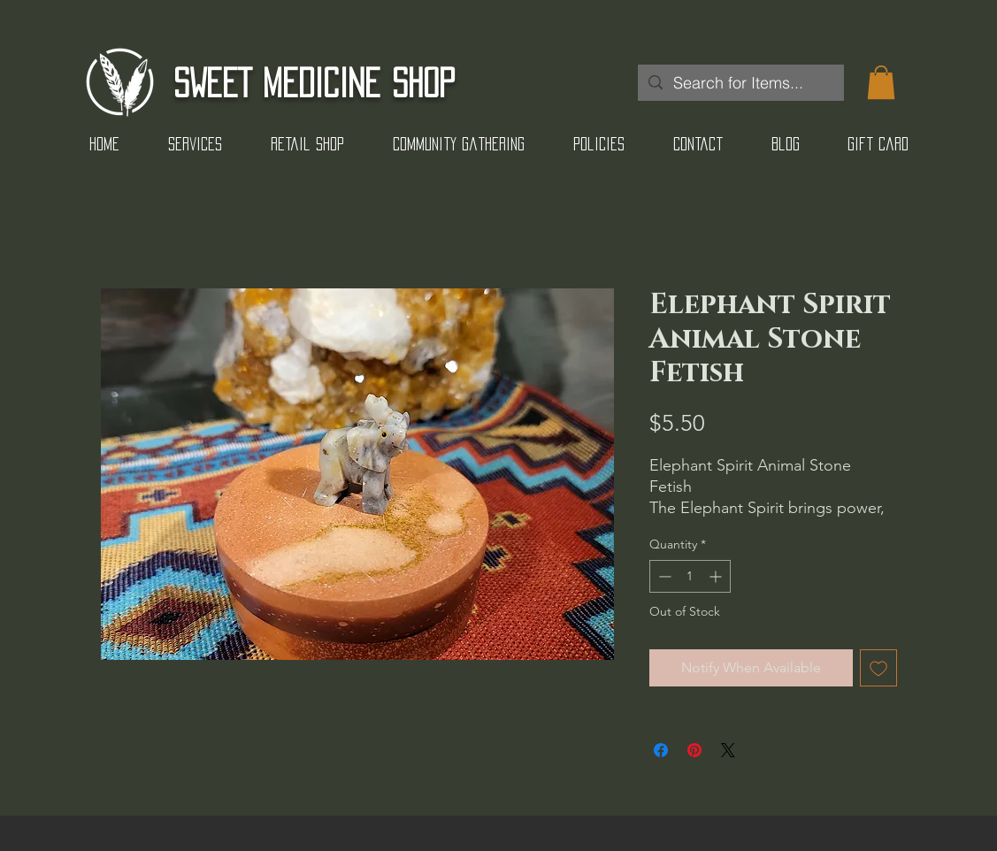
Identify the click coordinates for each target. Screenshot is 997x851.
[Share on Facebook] (660, 750)
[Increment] (717, 576)
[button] (881, 82)
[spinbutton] (690, 576)
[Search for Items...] (740, 83)
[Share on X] (728, 750)
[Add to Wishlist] (878, 667)
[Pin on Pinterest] (694, 750)
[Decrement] (663, 576)
